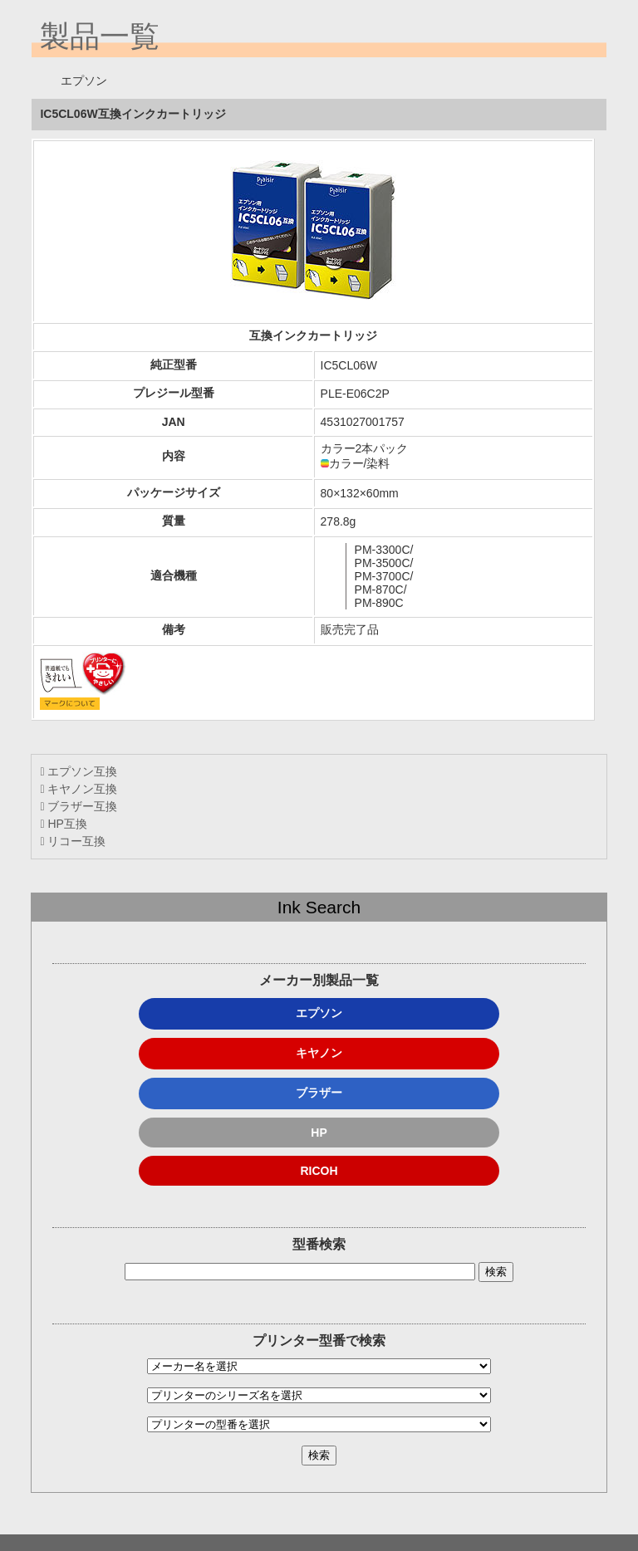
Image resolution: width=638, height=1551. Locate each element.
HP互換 (63, 823)
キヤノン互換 (78, 788)
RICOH (318, 1170)
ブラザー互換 (78, 806)
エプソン (319, 1013)
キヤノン (319, 1052)
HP (318, 1132)
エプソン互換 (78, 771)
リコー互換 (73, 841)
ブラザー (319, 1092)
